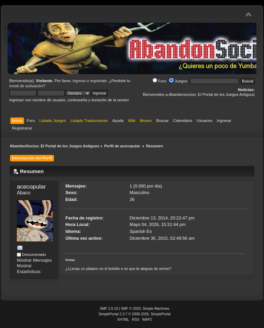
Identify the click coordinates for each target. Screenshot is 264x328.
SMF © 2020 (131, 308)
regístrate (98, 81)
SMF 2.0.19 (109, 308)
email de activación (26, 86)
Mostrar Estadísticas (29, 268)
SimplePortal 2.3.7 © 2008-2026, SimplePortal (135, 314)
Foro (159, 81)
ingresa (79, 81)
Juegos (178, 81)
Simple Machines (156, 308)
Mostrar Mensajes (34, 260)
